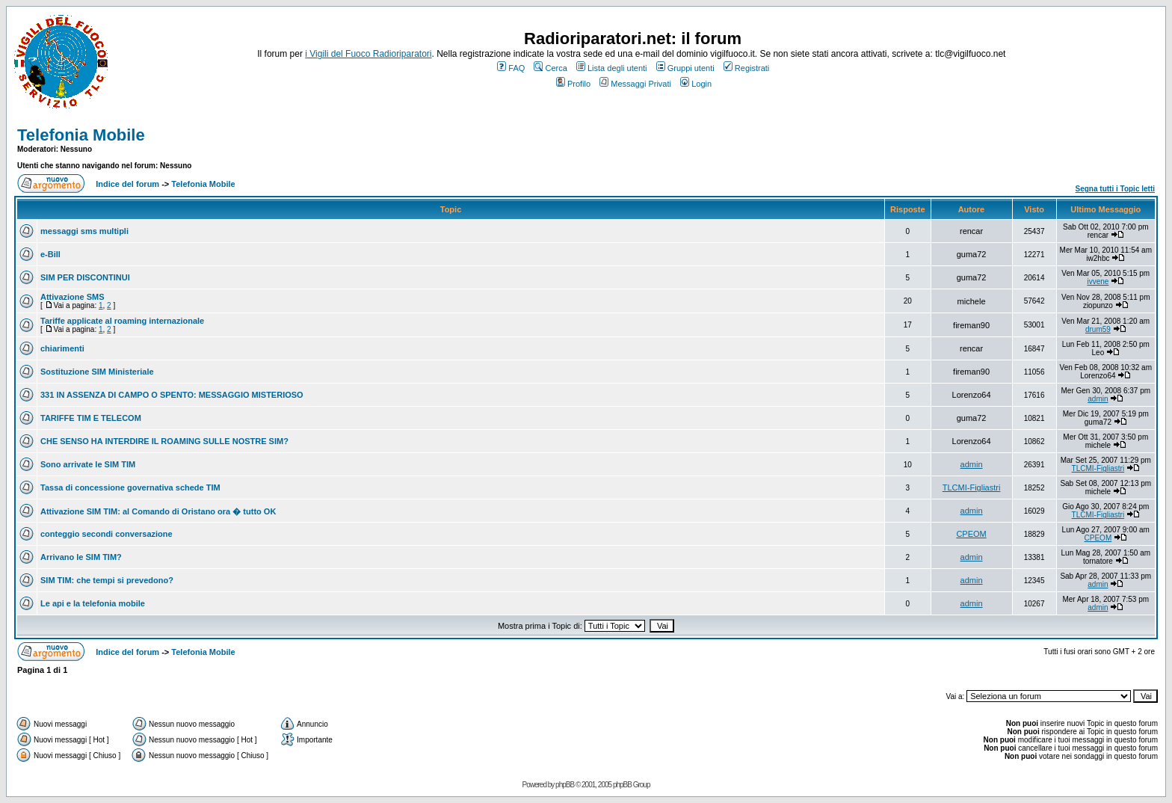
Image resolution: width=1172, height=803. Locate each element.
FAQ (511, 68)
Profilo (573, 83)
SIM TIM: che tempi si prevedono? (106, 580)
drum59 (1098, 329)
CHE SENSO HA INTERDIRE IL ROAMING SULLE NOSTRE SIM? (164, 441)
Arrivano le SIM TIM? (81, 557)
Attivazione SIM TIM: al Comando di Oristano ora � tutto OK (158, 511)
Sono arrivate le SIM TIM (87, 464)
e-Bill (50, 254)
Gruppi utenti (685, 68)
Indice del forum (127, 183)
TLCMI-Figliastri (1098, 468)
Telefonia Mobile (81, 135)
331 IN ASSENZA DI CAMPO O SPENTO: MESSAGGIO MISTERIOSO (171, 394)
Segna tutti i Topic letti (1115, 189)
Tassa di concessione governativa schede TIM (130, 487)
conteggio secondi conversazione (106, 533)
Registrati (746, 68)
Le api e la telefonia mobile (92, 603)
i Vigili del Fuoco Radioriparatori (368, 54)
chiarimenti (62, 348)
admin (1098, 399)
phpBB (564, 785)
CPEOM (971, 533)
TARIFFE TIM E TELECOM (90, 417)
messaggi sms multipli (84, 231)
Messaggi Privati (635, 83)
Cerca (550, 68)
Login (696, 83)
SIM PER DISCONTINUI (85, 277)
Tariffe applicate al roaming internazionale (122, 320)
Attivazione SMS (72, 296)
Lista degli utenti (611, 68)
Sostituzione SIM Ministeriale (97, 371)
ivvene (1097, 281)
